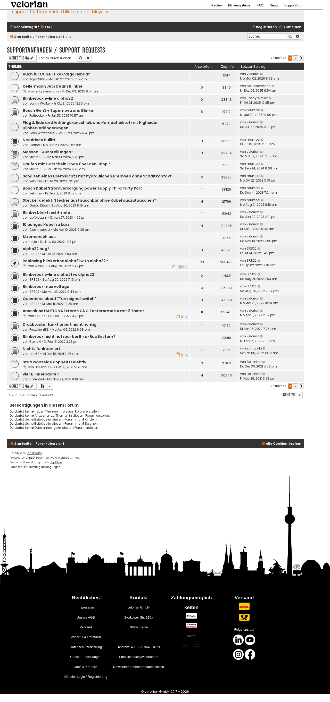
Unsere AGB (86, 617)
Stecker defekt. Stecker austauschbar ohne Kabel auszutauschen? (89, 200)
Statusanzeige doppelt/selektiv (54, 362)
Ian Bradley (34, 453)
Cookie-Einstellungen (85, 657)
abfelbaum (38, 217)
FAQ (260, 5)
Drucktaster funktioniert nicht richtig (59, 324)
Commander (39, 229)
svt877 (40, 316)
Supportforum (294, 5)
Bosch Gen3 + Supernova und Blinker (59, 110)
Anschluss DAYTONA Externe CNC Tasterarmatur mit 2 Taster (83, 310)
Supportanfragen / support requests (56, 50)
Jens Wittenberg (42, 133)
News (274, 5)
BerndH (35, 341)
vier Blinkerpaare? (41, 374)
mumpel (253, 110)
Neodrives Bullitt (39, 139)
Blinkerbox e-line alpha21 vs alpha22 (58, 274)
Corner (34, 145)
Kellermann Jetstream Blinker (52, 86)
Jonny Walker (40, 103)
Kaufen (216, 5)
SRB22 (34, 254)
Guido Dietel (38, 205)
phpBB (30, 458)
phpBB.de (56, 462)
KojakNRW (37, 79)
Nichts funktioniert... (43, 348)
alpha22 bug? (36, 248)
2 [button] (295, 58)
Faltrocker (37, 115)
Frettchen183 (39, 329)
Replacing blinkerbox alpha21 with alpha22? (65, 260)
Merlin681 (36, 157)
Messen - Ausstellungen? (48, 152)
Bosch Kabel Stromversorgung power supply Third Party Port (82, 188)
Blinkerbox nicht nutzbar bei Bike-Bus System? (69, 336)
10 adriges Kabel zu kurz (46, 224)
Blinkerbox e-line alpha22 (48, 98)
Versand (86, 627)
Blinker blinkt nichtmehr (46, 212)
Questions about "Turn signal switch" (59, 298)
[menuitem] (46, 27)
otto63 (34, 354)
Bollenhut (42, 367)
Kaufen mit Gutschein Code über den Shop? (66, 164)
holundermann (47, 91)
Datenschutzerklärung (86, 647)
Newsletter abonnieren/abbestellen (138, 667)
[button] (301, 58)
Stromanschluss (39, 236)
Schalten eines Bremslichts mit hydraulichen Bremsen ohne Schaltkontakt (97, 176)
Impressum (86, 607)
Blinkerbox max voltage (46, 286)
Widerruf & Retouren (86, 637)
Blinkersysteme (239, 5)
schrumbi (254, 348)
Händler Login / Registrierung (85, 677)
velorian (253, 74)
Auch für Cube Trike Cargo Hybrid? (56, 74)
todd (33, 241)
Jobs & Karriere (86, 667)
